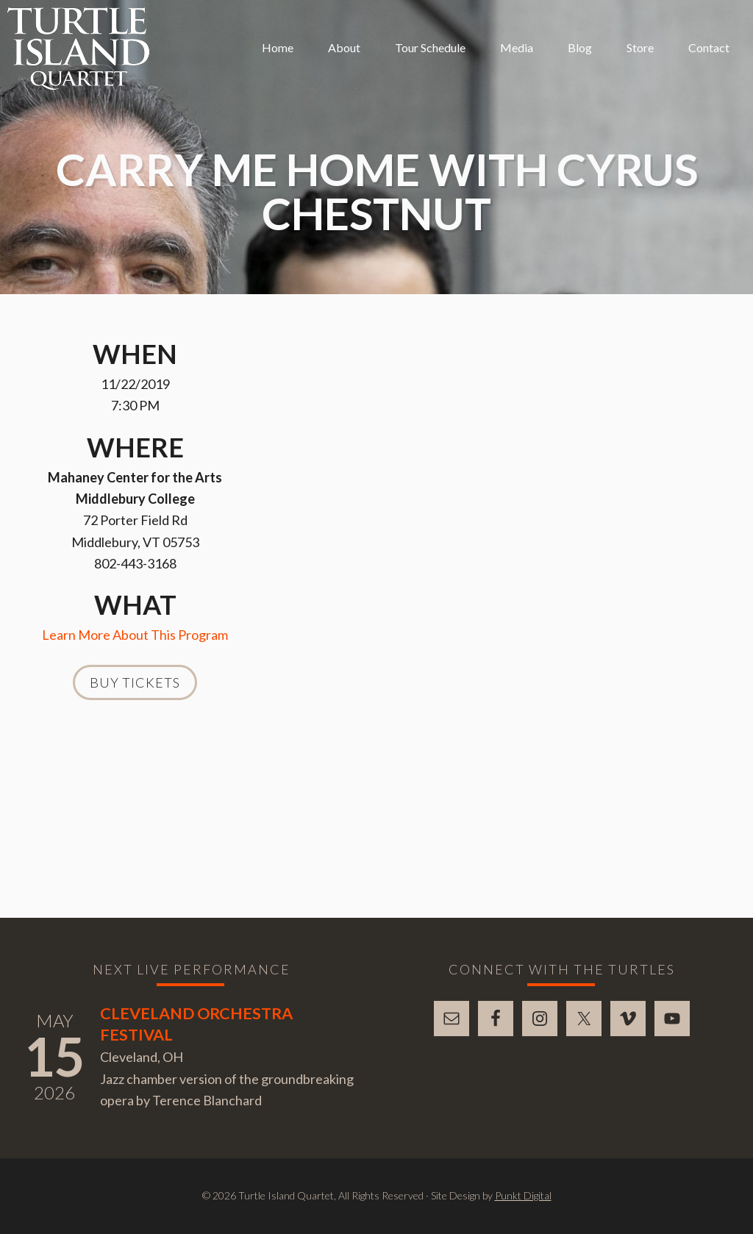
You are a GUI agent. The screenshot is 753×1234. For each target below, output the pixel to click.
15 (54, 1056)
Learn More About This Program (135, 635)
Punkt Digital (523, 1195)
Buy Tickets (135, 682)
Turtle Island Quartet (78, 48)
